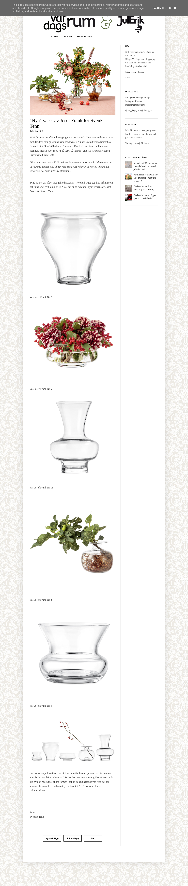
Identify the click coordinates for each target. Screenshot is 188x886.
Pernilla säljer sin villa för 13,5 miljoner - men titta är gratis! (145, 177)
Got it (172, 8)
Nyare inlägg (52, 838)
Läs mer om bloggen (134, 72)
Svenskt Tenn (37, 816)
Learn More (159, 8)
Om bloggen (84, 37)
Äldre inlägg (72, 838)
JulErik (67, 37)
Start (54, 37)
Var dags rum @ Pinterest (137, 143)
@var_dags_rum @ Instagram (139, 110)
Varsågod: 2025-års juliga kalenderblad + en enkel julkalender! (145, 166)
